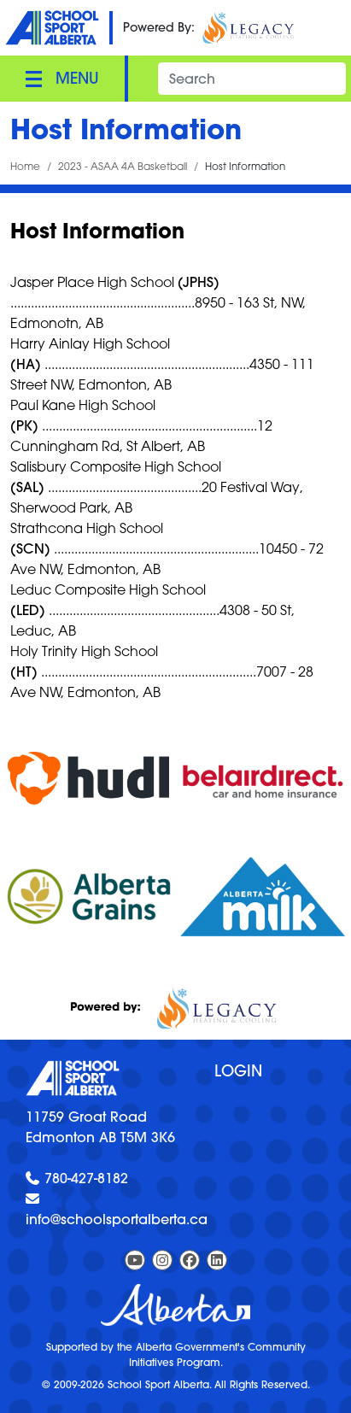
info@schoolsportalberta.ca (117, 1219)
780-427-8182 (86, 1178)
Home (25, 166)
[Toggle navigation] (62, 79)
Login (238, 1071)
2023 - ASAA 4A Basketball (122, 166)
